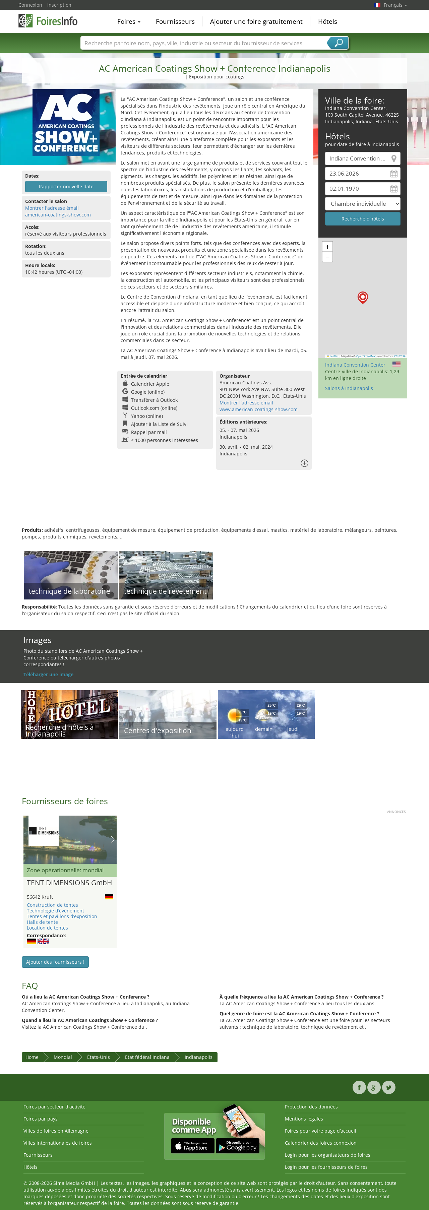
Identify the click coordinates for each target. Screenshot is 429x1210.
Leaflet (333, 356)
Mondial (63, 1057)
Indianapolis (198, 1057)
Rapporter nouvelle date (66, 186)
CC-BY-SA (400, 356)
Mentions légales (304, 1119)
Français (395, 5)
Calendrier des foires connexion (321, 1143)
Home (32, 1057)
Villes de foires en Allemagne (55, 1131)
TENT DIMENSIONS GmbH (69, 883)
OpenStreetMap (366, 356)
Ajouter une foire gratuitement (256, 21)
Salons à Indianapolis (349, 388)
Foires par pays (40, 1119)
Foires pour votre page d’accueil (320, 1131)
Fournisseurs (175, 21)
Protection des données (311, 1106)
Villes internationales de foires (57, 1143)
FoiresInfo (51, 20)
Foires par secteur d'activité (54, 1106)
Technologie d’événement (55, 910)
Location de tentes (47, 928)
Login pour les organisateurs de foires (327, 1155)
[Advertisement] (214, 505)
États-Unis (98, 1057)
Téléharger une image (48, 674)
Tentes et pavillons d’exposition (62, 916)
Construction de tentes (52, 905)
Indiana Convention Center (355, 365)
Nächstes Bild (113, 840)
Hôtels (327, 21)
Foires (128, 21)
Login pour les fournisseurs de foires (326, 1167)
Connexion (30, 5)
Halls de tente (42, 922)
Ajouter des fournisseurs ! (55, 962)
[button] (363, 298)
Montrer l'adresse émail (52, 208)
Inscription (59, 5)
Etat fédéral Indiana (147, 1057)
